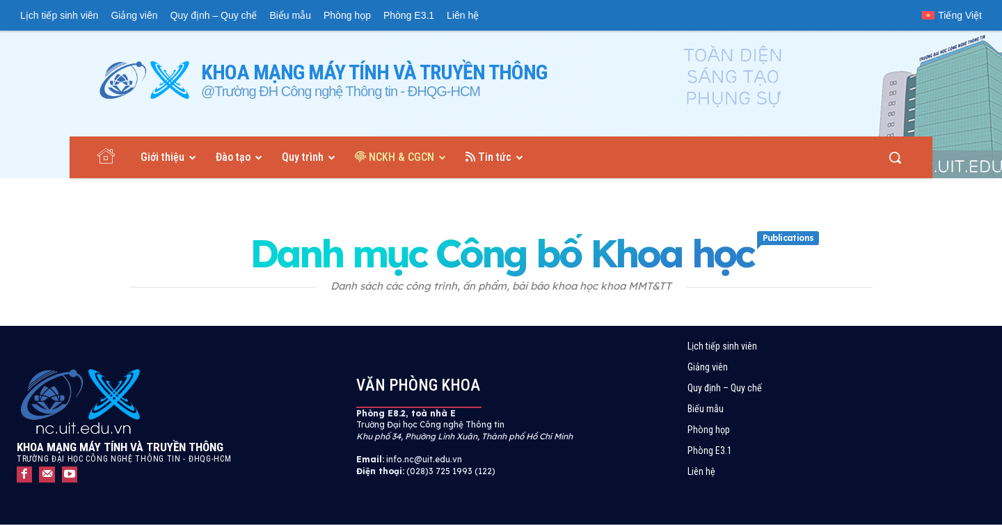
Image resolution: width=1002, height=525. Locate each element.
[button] (895, 157)
